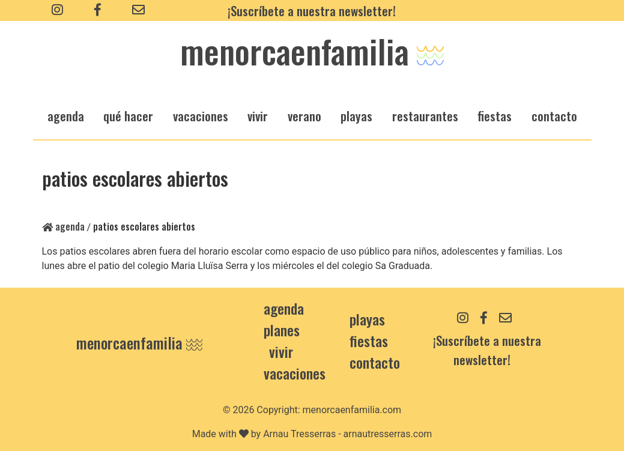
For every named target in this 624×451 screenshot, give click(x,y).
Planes (282, 330)
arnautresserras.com (388, 434)
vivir (257, 115)
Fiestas (369, 340)
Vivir (281, 351)
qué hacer (128, 115)
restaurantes (425, 115)
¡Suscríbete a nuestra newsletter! (312, 10)
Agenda (63, 226)
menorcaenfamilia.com (352, 410)
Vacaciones (295, 373)
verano (304, 115)
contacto (375, 362)
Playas (367, 319)
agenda (65, 115)
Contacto (554, 115)
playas (356, 115)
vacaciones (200, 115)
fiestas (494, 115)
